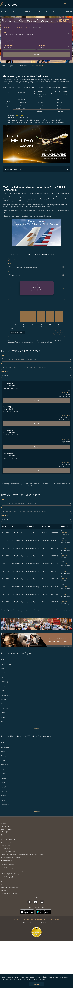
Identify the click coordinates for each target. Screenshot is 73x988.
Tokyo (3, 721)
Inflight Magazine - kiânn (10, 874)
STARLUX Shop (7, 877)
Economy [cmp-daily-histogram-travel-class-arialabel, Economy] (12, 259)
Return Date (41, 45)
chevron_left (55, 332)
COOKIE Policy (5, 848)
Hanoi (3, 686)
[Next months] (63, 288)
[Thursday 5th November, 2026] (50, 316)
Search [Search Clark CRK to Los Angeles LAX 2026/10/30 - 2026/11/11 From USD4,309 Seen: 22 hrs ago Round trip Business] (36, 470)
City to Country (38, 919)
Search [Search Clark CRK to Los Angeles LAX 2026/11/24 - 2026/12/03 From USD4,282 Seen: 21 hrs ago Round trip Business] (36, 400)
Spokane (4, 769)
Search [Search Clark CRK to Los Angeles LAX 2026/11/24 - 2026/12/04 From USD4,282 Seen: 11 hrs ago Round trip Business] (36, 423)
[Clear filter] (70, 359)
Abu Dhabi (4, 765)
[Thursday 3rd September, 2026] (32, 316)
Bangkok (4, 668)
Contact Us (4, 885)
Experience (56, 12)
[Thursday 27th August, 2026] (24, 316)
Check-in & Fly (43, 12)
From (5, 32)
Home (3, 66)
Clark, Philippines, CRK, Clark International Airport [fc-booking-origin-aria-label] (19, 34)
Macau (3, 800)
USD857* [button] (62, 20)
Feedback (4, 890)
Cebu (2, 690)
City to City (30, 919)
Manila (3, 673)
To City (23, 919)
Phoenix (3, 760)
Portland (3, 778)
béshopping (56, 4)
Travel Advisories (6, 829)
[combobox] (37, 267)
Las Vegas (4, 791)
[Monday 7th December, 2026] (59, 316)
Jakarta (3, 713)
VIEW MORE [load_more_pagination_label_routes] (36, 728)
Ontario (3, 756)
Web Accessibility (6, 860)
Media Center (5, 826)
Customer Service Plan (8, 851)
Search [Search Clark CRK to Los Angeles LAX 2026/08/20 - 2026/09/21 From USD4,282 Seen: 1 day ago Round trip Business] (36, 447)
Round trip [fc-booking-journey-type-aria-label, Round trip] (7, 27)
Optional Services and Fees (9, 893)
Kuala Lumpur (5, 695)
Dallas (3, 782)
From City (46, 919)
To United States (22, 66)
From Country (55, 919)
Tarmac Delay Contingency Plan (11, 857)
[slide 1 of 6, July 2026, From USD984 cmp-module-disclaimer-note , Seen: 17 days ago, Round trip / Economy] (36, 288)
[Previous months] (9, 288)
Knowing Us (4, 823)
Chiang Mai (4, 708)
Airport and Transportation (9, 888)
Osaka (3, 717)
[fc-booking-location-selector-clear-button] (69, 33)
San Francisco (5, 751)
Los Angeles (5, 747)
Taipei (3, 660)
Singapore (4, 699)
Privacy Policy (40, 979)
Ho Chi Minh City (6, 664)
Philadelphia (5, 805)
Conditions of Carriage (8, 843)
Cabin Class (4, 371)
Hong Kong (4, 682)
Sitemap (3, 835)
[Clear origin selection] (63, 267)
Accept (36, 984)
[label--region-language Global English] (68, 3)
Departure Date (8, 45)
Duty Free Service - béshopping (12, 871)
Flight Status (29, 12)
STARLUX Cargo (7, 868)
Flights (11, 66)
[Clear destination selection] (63, 275)
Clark (2, 677)
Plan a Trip (4, 12)
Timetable (16, 12)
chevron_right (60, 332)
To (4, 39)
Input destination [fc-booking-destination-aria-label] (9, 41)
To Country (17, 919)
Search (36, 54)
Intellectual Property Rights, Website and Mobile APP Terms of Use (22, 854)
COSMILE (69, 12)
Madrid (3, 796)
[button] (22, 27)
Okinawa (4, 774)
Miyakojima (4, 704)
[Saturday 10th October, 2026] (41, 316)
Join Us (4, 832)
